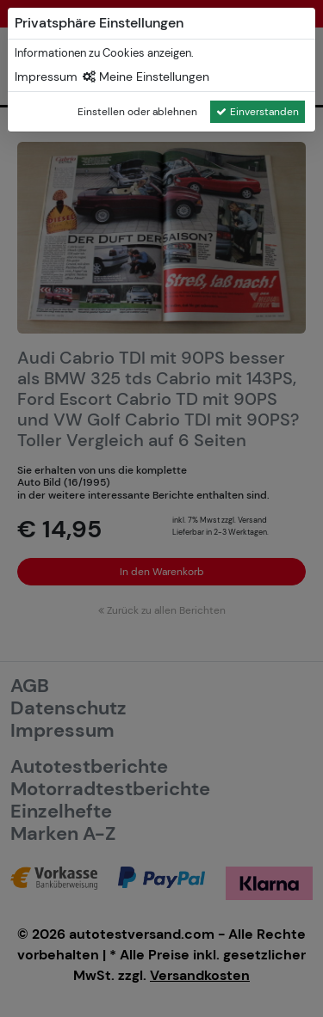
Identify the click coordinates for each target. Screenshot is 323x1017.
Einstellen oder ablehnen (137, 112)
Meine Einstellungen (146, 76)
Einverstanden (257, 112)
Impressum (46, 76)
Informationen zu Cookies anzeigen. (104, 53)
